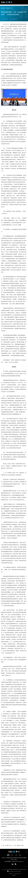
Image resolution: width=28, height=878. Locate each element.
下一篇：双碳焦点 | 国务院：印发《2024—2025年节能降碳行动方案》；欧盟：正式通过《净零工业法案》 (19, 845)
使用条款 (14, 875)
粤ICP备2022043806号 (22, 869)
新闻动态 (8, 8)
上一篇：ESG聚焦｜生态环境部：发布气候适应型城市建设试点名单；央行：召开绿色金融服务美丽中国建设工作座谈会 (7, 845)
